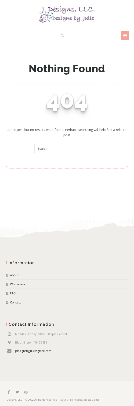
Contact (15, 302)
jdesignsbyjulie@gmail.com (33, 351)
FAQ (13, 293)
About (14, 275)
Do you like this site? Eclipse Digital (79, 399)
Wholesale (17, 284)
